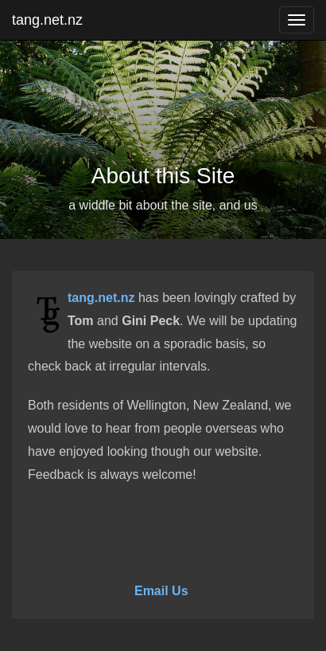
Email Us (161, 591)
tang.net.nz (47, 20)
